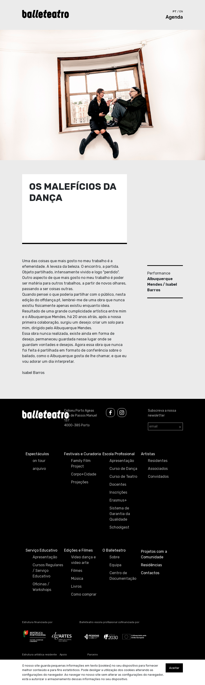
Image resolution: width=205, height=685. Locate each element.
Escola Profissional (118, 454)
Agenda (174, 17)
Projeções (79, 482)
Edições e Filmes (78, 550)
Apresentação (121, 460)
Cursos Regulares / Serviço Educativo (48, 570)
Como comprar (83, 594)
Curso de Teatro (123, 476)
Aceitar (174, 668)
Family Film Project (81, 463)
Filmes (76, 570)
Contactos (150, 573)
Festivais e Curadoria (82, 454)
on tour (39, 460)
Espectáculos (37, 454)
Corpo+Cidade (83, 474)
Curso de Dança (123, 468)
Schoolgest (119, 527)
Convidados (158, 476)
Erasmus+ (118, 500)
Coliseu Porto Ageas (79, 411)
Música (77, 578)
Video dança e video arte (83, 560)
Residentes (157, 460)
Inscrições (118, 492)
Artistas (148, 454)
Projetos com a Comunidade (154, 554)
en (181, 11)
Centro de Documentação (122, 576)
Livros (76, 586)
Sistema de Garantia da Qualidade (119, 514)
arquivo (39, 468)
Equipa (115, 565)
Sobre (114, 557)
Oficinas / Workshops (42, 587)
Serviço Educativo (41, 550)
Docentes (117, 484)
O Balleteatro (114, 550)
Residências (151, 565)
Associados (158, 468)
